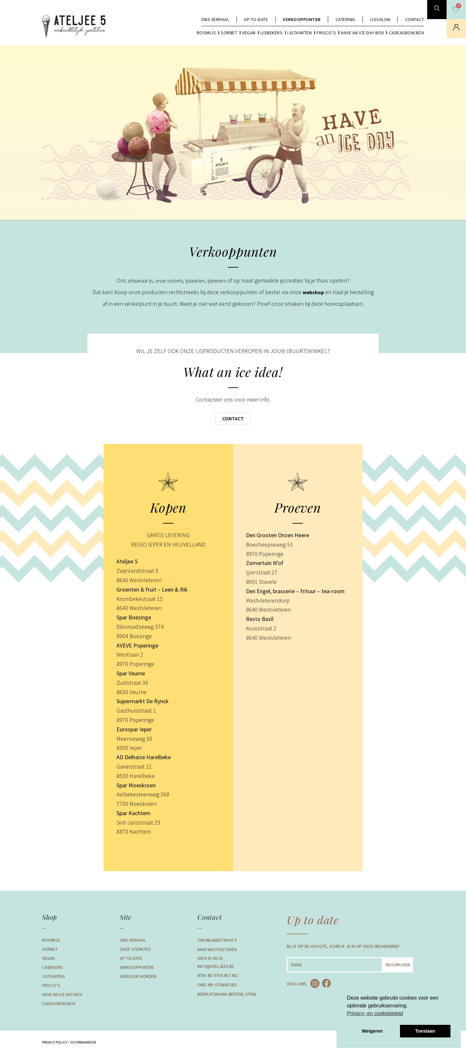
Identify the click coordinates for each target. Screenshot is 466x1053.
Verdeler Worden (138, 976)
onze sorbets (168, 280)
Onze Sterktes (135, 949)
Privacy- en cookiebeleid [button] (375, 1013)
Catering (345, 19)
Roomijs (206, 33)
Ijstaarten (299, 33)
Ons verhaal (215, 19)
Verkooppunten (302, 19)
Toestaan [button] (425, 1031)
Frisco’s (326, 33)
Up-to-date (256, 19)
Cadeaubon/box (407, 33)
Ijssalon (380, 19)
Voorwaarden (82, 1042)
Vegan (249, 33)
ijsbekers (222, 280)
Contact (414, 19)
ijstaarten (198, 280)
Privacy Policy (54, 1042)
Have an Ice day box (362, 33)
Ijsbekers (272, 33)
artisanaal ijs (135, 280)
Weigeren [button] (372, 1031)
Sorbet (229, 33)
